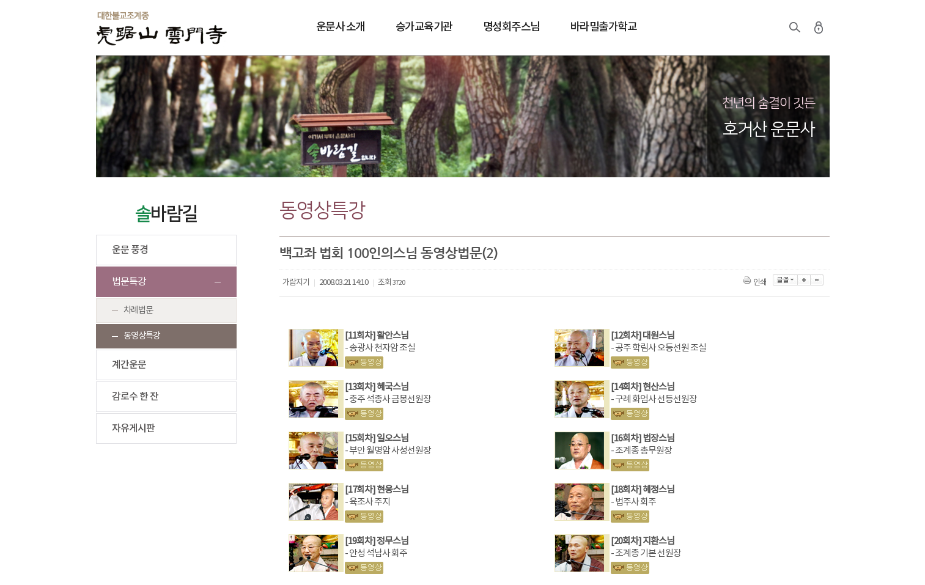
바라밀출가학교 (603, 27)
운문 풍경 (130, 250)
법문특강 (129, 281)
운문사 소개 (340, 27)
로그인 (819, 28)
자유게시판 (133, 428)
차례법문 (138, 310)
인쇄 (756, 282)
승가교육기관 (424, 27)
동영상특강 (141, 336)
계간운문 (129, 364)
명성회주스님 (511, 27)
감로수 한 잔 (135, 396)
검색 (795, 28)
